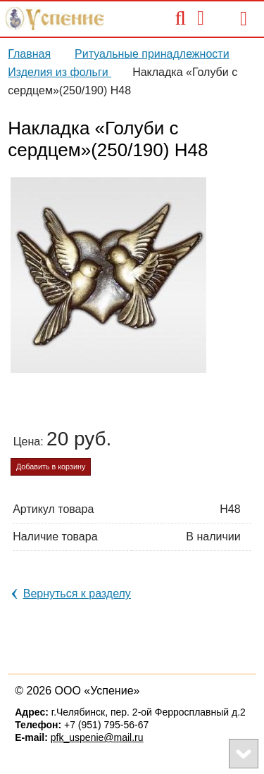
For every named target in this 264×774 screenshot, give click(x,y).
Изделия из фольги (59, 72)
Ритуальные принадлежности (152, 54)
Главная (29, 54)
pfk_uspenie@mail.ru (97, 737)
